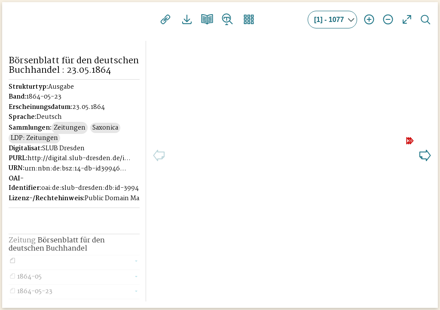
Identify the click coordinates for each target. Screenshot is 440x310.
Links (164, 19)
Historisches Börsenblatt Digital (73, 20)
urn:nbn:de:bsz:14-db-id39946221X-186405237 (76, 178)
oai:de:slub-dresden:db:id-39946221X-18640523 (93, 197)
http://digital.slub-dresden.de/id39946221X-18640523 (79, 167)
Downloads (183, 19)
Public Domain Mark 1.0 (120, 208)
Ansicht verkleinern (388, 19)
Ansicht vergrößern (369, 19)
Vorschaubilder (239, 19)
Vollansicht (407, 19)
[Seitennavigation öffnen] (139, 18)
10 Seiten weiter (376, 137)
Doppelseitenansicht (202, 19)
